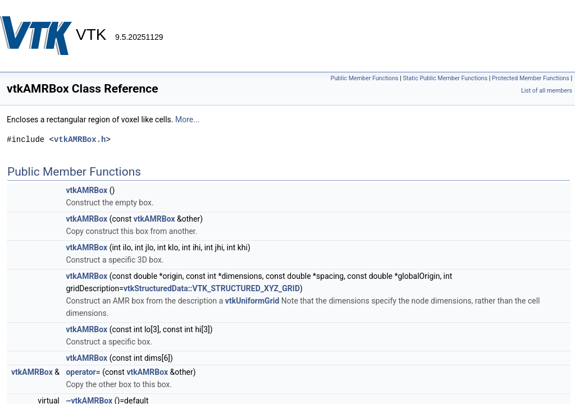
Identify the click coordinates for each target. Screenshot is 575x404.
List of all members (546, 90)
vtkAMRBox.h (80, 139)
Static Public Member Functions (445, 78)
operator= (83, 372)
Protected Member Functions (530, 78)
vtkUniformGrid (252, 300)
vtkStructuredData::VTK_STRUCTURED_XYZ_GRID (212, 288)
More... (187, 119)
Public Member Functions (365, 78)
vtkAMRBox (86, 190)
